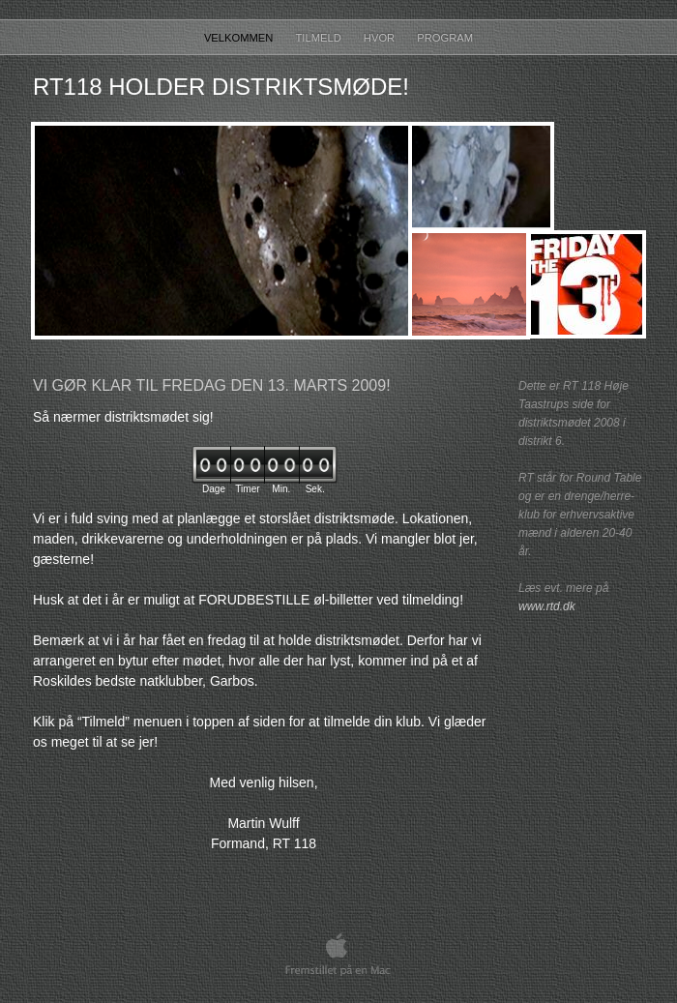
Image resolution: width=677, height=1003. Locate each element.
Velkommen (240, 38)
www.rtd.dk (546, 606)
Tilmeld (320, 38)
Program (445, 38)
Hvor (380, 38)
